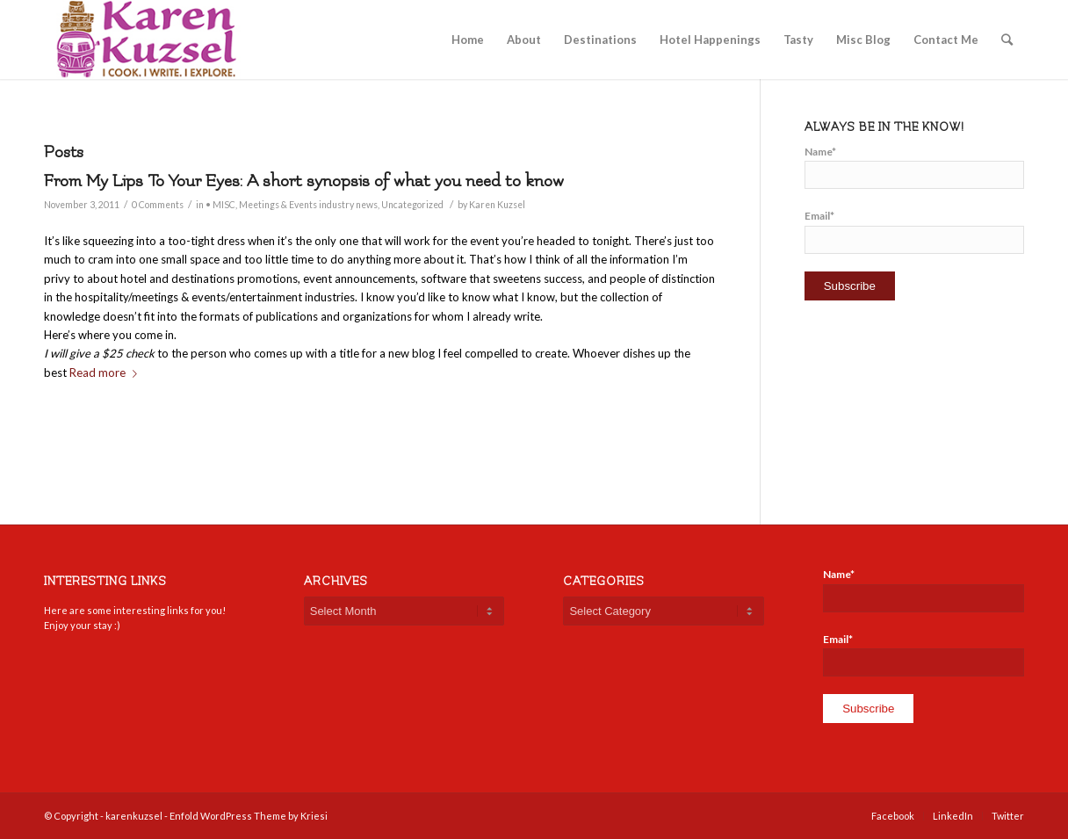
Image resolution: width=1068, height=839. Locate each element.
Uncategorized (412, 204)
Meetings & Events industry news (308, 204)
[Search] (1007, 39)
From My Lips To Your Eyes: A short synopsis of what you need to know (304, 181)
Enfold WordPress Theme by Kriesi (249, 815)
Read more (106, 372)
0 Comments (158, 204)
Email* (914, 231)
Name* (914, 167)
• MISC (220, 204)
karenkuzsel (133, 815)
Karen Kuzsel (497, 204)
